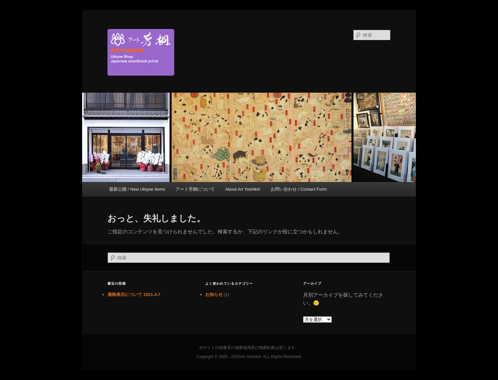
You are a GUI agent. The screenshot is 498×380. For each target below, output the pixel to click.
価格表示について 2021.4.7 (133, 294)
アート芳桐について (195, 189)
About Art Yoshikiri (242, 189)
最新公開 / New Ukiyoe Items (137, 189)
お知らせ (214, 294)
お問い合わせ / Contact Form (299, 189)
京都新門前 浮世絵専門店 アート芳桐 (203, 52)
